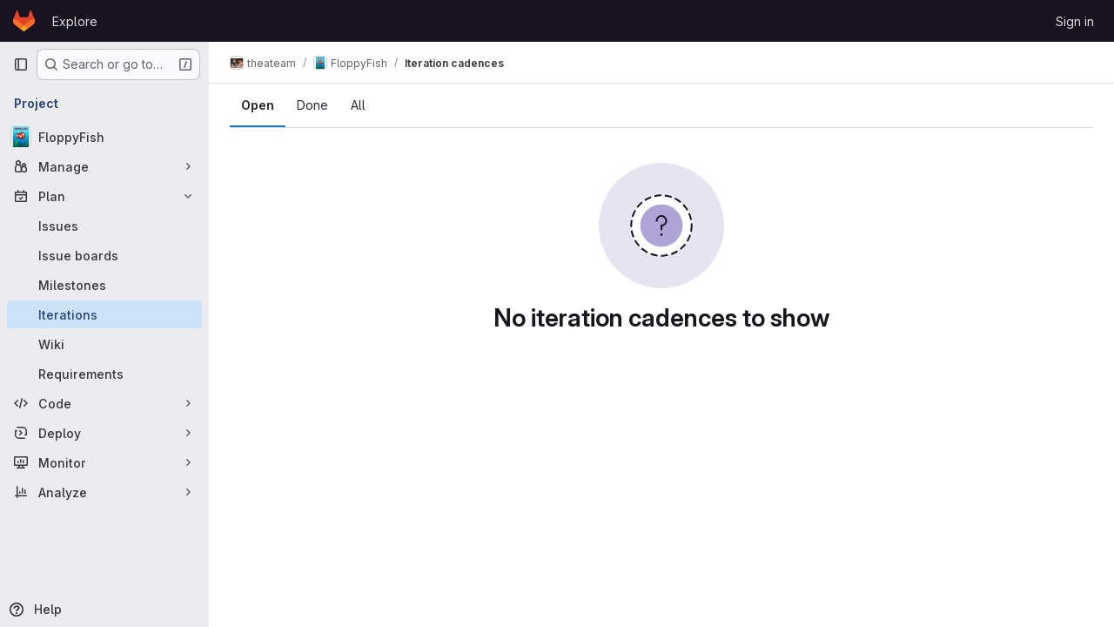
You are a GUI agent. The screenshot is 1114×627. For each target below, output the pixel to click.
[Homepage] (24, 21)
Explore (74, 21)
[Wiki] (104, 344)
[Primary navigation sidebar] (21, 64)
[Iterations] (104, 314)
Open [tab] (257, 105)
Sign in (1075, 21)
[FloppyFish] (104, 137)
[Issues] (104, 225)
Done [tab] (312, 105)
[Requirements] (104, 374)
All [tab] (358, 105)
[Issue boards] (104, 255)
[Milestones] (104, 285)
